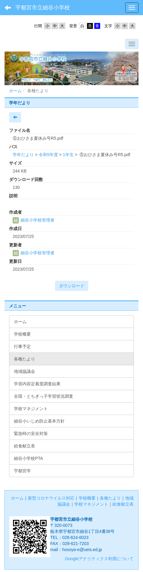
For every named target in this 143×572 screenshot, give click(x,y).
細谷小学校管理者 (33, 220)
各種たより (110, 498)
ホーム (15, 90)
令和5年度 (48, 154)
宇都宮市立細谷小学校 (42, 8)
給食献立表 (123, 504)
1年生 (68, 154)
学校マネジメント (91, 504)
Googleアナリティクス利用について (99, 558)
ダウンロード (71, 285)
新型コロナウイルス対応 (51, 498)
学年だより (23, 154)
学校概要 (87, 498)
